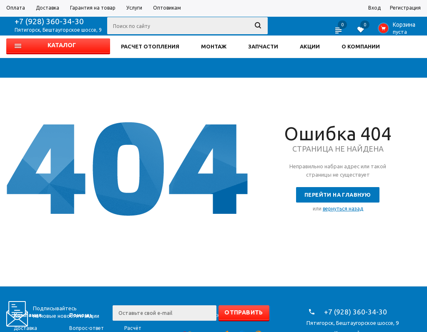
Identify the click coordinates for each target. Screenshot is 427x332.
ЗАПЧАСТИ (263, 46)
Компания (28, 315)
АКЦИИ (310, 46)
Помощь (81, 315)
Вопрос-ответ (86, 328)
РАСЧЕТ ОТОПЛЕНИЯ (150, 46)
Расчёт (132, 328)
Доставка (25, 328)
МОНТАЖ (213, 46)
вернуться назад (343, 208)
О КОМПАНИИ (361, 46)
